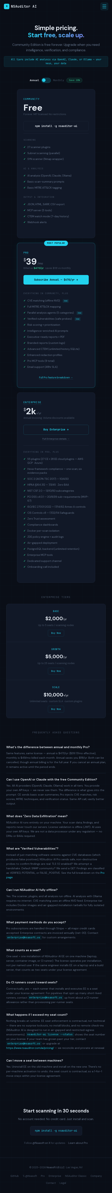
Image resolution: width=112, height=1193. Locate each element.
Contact (51, 1183)
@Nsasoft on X (41, 1143)
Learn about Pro (78, 1143)
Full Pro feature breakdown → (56, 377)
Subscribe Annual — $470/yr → (56, 279)
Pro (26, 252)
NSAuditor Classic (76, 1176)
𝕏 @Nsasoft (30, 1176)
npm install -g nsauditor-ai (56, 126)
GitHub (14, 1176)
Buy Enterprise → (55, 429)
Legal (63, 1183)
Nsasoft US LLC (56, 1167)
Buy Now (56, 633)
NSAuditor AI (20, 6)
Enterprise (32, 402)
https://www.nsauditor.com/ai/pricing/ (30, 1048)
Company (96, 1176)
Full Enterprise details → (56, 438)
